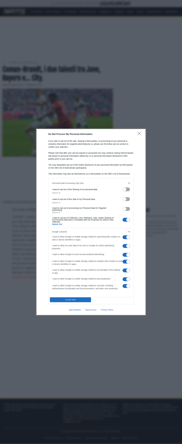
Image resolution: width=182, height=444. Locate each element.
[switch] (126, 189)
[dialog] (91, 222)
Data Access (90, 310)
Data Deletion (75, 310)
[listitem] (91, 183)
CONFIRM (70, 300)
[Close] (140, 134)
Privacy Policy (107, 310)
